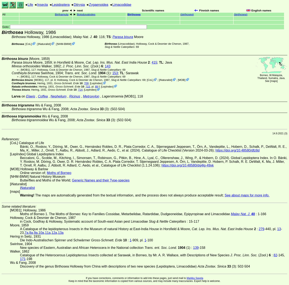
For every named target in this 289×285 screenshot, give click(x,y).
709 (86, 83)
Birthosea (134, 14)
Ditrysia (79, 4)
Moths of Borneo (59, 173)
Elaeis (30, 96)
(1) (87, 73)
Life (30, 4)
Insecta (42, 4)
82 (275, 255)
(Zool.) (83, 66)
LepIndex (96, 83)
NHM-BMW (64, 44)
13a (61, 232)
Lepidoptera (61, 4)
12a (54, 232)
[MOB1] (25, 69)
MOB (181, 79)
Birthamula (62, 14)
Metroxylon (91, 96)
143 (108, 66)
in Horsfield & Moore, (102, 62)
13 (279, 229)
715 (88, 86)
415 (154, 62)
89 (96, 86)
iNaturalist (44, 44)
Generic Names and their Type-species (101, 180)
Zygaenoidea (98, 4)
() (187, 14)
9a (36, 232)
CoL (28, 44)
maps (274, 81)
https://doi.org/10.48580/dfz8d (238, 150)
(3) (89, 109)
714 (80, 89)
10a (41, 232)
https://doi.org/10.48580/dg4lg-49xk (187, 165)
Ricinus (74, 96)
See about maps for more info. (247, 195)
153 (115, 73)
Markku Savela (195, 278)
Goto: (74, 26)
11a (48, 232)
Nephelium (58, 96)
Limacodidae (121, 4)
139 (196, 247)
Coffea (43, 96)
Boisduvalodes (86, 14)
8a (31, 232)
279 (261, 229)
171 (23, 259)
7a (26, 232)
